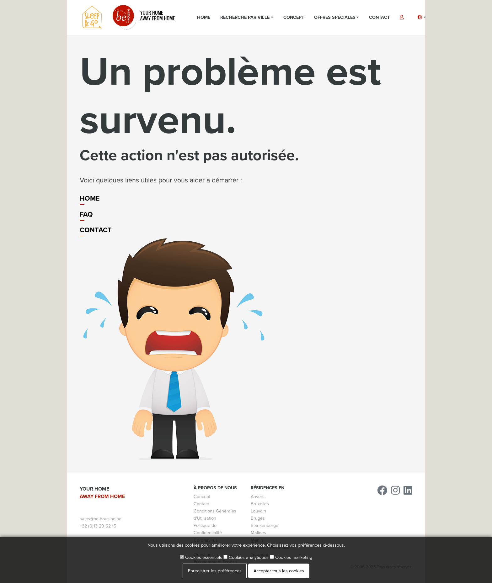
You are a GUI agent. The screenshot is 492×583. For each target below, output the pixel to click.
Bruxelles (260, 504)
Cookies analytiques (246, 557)
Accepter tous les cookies (279, 571)
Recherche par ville (245, 17)
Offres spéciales (335, 17)
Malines (258, 532)
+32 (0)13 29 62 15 (98, 526)
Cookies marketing (291, 557)
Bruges (258, 518)
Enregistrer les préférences (215, 571)
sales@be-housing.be (100, 519)
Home (203, 17)
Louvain (258, 511)
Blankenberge (264, 525)
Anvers (258, 496)
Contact (379, 17)
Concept (293, 17)
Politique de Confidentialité (208, 529)
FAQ (86, 214)
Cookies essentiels (201, 557)
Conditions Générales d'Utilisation (215, 514)
